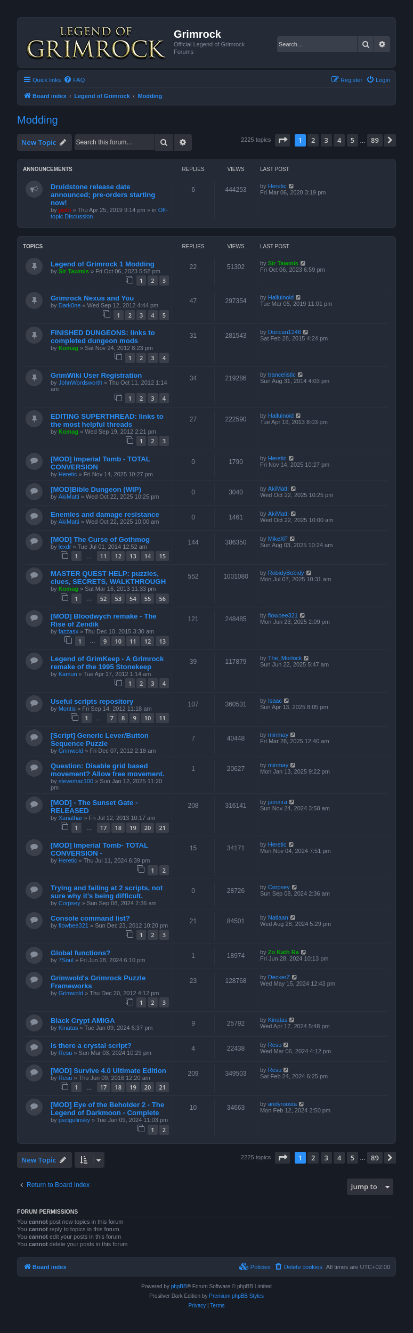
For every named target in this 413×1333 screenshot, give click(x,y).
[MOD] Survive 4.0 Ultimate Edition (108, 1071)
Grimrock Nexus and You (92, 298)
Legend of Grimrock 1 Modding (103, 264)
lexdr (65, 546)
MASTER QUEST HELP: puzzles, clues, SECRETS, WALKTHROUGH (108, 578)
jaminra (277, 802)
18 (118, 828)
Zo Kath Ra (283, 952)
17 (103, 828)
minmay (278, 734)
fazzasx (68, 631)
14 (147, 556)
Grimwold (71, 750)
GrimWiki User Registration (96, 375)
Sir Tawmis (74, 271)
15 (162, 556)
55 (147, 599)
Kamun (68, 674)
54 (132, 599)
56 (162, 599)
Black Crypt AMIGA (83, 1021)
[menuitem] (74, 80)
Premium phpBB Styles (236, 1296)
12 (118, 556)
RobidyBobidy (286, 573)
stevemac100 (76, 781)
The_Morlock (285, 658)
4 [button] (339, 140)
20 (147, 828)
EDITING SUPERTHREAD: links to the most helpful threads (107, 420)
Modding (37, 120)
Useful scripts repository (92, 701)
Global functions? (80, 953)
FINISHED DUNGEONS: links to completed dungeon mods (103, 337)
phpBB (179, 1286)
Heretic (277, 186)
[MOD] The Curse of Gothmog (100, 539)
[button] (282, 140)
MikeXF (278, 538)
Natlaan (278, 917)
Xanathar (71, 818)
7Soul (66, 960)
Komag (68, 348)
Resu (65, 1053)
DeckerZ (279, 977)
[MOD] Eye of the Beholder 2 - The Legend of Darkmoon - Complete (107, 1109)
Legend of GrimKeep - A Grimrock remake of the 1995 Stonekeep (107, 663)
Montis (67, 708)
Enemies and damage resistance (105, 514)
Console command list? (90, 918)
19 (132, 828)
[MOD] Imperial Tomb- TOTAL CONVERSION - (99, 849)
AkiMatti (69, 496)
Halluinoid (281, 297)
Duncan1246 (284, 332)
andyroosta (282, 1104)
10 (118, 641)
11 (103, 556)
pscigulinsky (74, 1120)
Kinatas (68, 1028)
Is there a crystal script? (91, 1046)
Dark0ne (70, 305)
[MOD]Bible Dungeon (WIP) (96, 489)
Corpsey (69, 903)
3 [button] (326, 140)
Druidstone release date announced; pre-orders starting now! (103, 195)
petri (65, 210)
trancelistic (282, 374)
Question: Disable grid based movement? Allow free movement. (108, 770)
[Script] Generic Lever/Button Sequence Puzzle (100, 739)
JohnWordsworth (80, 382)
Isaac (275, 700)
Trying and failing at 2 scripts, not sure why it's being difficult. (107, 892)
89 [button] (375, 140)
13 (132, 556)
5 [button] (352, 140)
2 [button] (313, 140)
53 (118, 599)
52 (103, 599)
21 (162, 828)
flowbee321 (283, 615)
